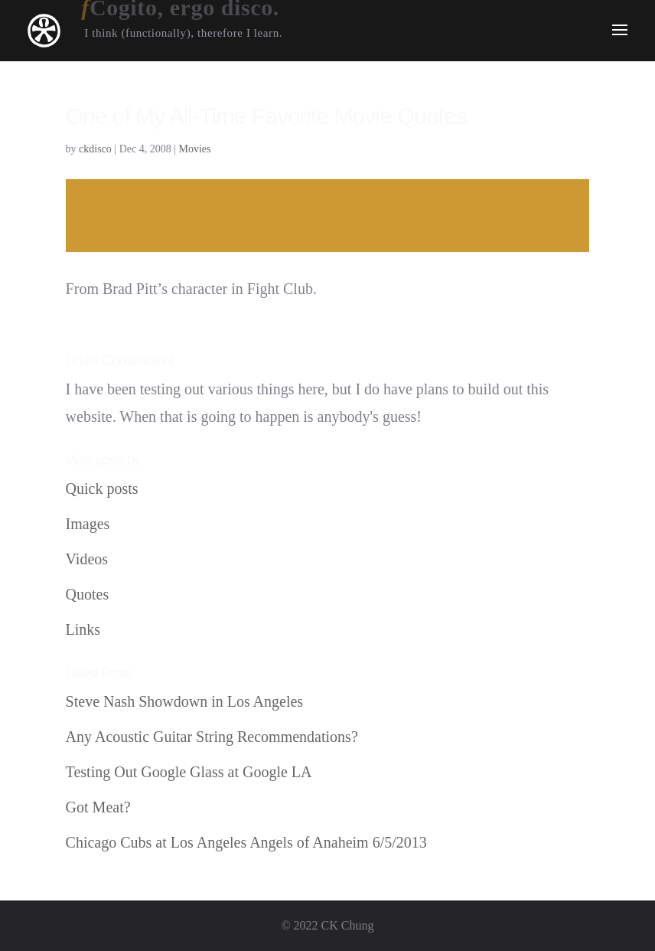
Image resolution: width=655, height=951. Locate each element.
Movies (195, 149)
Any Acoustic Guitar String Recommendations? (212, 736)
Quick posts (102, 488)
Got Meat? (98, 807)
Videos (87, 559)
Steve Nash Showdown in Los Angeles (185, 701)
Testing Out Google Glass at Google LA (189, 771)
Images (88, 523)
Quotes (87, 594)
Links (83, 629)
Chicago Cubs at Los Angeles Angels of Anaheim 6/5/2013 (246, 842)
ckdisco (95, 149)
